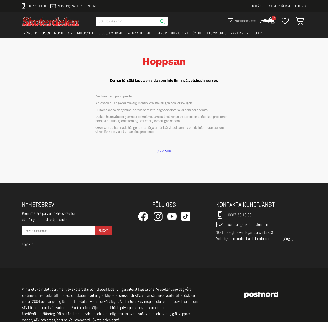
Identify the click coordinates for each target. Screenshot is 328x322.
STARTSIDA (164, 151)
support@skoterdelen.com (73, 6)
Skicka (103, 230)
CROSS (45, 33)
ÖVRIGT (196, 33)
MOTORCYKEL (85, 33)
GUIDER (257, 33)
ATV (70, 33)
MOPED (58, 33)
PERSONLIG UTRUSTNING (172, 33)
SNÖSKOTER (29, 33)
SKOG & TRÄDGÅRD (110, 33)
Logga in (300, 6)
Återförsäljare (280, 6)
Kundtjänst (256, 6)
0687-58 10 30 (34, 6)
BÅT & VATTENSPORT (140, 33)
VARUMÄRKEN (239, 33)
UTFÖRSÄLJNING (216, 33)
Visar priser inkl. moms (242, 20)
